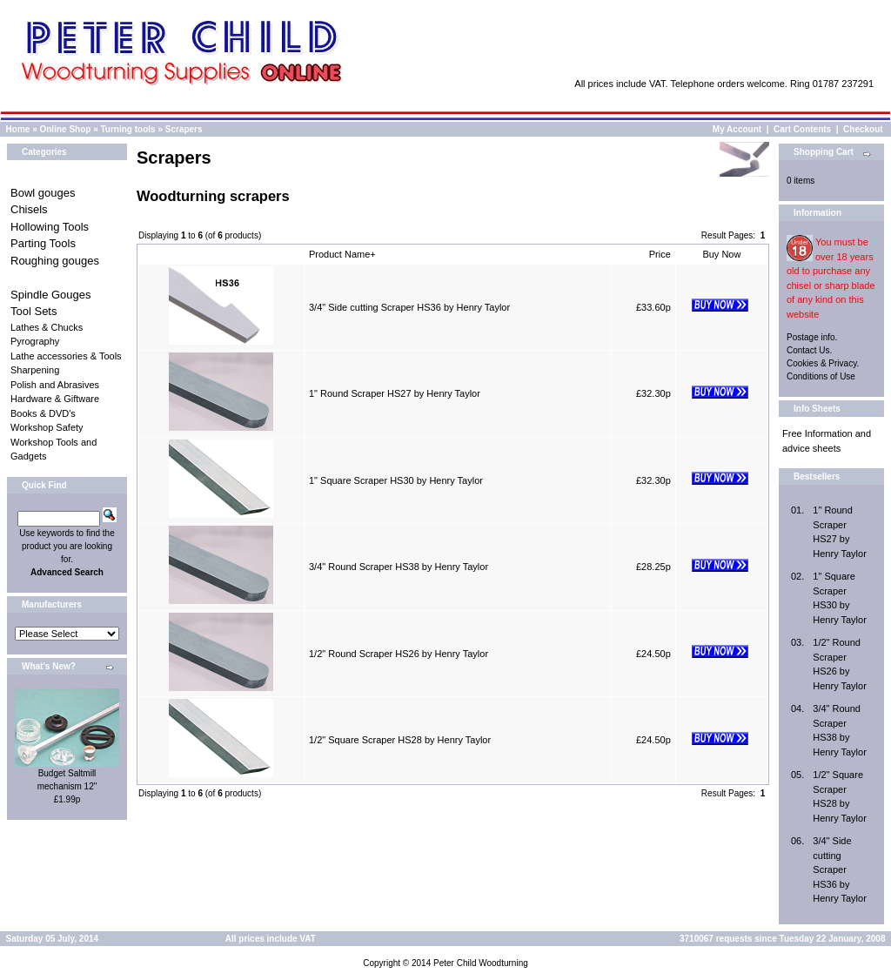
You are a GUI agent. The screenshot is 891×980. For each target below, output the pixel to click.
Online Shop (64, 129)
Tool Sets (33, 311)
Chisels (29, 209)
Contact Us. (809, 350)
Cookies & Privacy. (823, 363)
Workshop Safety (47, 427)
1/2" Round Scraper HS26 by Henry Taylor (398, 653)
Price (660, 254)
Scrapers (184, 129)
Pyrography (34, 341)
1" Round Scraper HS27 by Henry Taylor (394, 393)
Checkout (863, 129)
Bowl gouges (42, 192)
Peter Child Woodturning (480, 963)
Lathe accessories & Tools (66, 356)
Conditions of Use (821, 376)
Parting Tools (43, 243)
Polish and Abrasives (54, 384)
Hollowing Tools (49, 226)
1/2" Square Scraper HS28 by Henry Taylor (400, 740)
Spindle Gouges (50, 294)
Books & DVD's (43, 413)
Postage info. (812, 337)
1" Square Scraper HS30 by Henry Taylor (396, 480)
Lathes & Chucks (46, 327)
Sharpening (34, 370)
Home (18, 129)
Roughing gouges (54, 260)
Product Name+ (342, 254)
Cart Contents (802, 129)
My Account (737, 129)
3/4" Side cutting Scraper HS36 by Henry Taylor (409, 307)
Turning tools (128, 129)
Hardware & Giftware (54, 398)
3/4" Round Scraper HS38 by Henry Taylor (398, 566)
